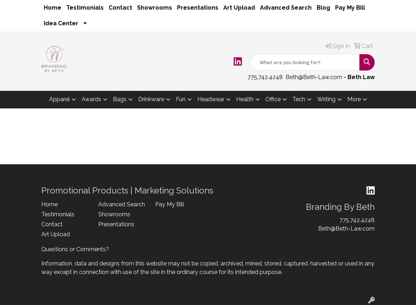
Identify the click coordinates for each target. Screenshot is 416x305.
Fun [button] (181, 99)
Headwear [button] (210, 99)
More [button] (354, 99)
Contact (120, 7)
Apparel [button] (59, 99)
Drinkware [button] (151, 99)
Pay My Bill (350, 7)
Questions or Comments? (75, 249)
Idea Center (61, 23)
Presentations (197, 7)
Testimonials (85, 7)
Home (52, 7)
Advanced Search (286, 7)
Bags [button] (119, 99)
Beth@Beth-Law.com (314, 77)
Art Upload (239, 7)
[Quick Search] (305, 62)
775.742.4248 (265, 77)
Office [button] (273, 99)
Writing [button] (326, 99)
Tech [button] (298, 99)
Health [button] (245, 99)
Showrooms (154, 7)
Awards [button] (91, 99)
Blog (323, 7)
